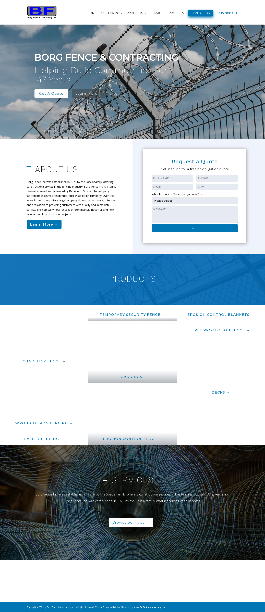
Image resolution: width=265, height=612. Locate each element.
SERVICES (157, 13)
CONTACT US (201, 13)
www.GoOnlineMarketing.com (150, 607)
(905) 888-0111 (203, 579)
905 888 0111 (228, 13)
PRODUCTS (135, 13)
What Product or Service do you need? (177, 194)
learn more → (88, 93)
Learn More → (44, 224)
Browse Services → (130, 522)
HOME (92, 13)
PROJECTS (176, 13)
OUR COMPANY (111, 13)
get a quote (51, 93)
